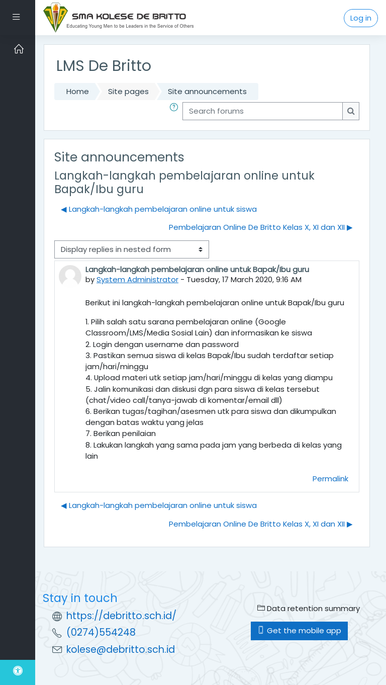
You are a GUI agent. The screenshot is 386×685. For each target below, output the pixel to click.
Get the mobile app (299, 630)
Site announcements (207, 91)
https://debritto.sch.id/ (121, 616)
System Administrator (137, 279)
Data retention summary (308, 608)
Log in (360, 18)
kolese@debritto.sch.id (120, 649)
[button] (175, 111)
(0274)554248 (101, 632)
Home (77, 91)
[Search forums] (262, 111)
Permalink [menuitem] (330, 478)
